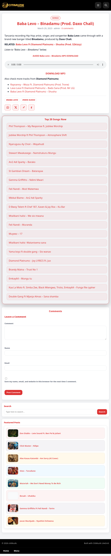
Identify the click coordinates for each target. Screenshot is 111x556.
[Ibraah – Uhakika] (13, 498)
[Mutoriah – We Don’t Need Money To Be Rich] (13, 485)
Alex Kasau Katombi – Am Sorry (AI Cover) (39, 460)
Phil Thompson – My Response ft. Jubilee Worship (36, 126)
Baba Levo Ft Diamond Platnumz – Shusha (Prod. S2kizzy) (48, 44)
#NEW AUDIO (28, 100)
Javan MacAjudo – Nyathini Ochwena (37, 523)
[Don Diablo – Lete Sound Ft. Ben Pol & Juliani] (13, 435)
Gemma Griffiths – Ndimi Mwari (26, 180)
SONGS (55, 18)
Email (7, 365)
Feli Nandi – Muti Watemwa (24, 189)
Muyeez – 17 (15, 233)
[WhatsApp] (8, 107)
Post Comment (13, 395)
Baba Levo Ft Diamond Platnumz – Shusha (33, 91)
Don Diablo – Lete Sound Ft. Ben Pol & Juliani (40, 435)
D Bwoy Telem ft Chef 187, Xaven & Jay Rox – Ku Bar (37, 206)
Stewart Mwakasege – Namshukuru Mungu (32, 153)
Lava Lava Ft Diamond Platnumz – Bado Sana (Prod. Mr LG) (42, 88)
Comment (9, 323)
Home (6, 553)
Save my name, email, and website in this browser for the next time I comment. (40, 384)
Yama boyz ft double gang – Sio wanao (30, 251)
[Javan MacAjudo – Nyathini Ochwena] (13, 523)
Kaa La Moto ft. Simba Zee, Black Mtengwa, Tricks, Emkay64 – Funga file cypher (52, 287)
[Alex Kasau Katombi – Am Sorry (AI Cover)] (13, 460)
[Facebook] (31, 107)
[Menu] (98, 5)
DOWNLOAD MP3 (55, 73)
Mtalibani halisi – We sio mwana (26, 215)
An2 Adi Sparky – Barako (22, 162)
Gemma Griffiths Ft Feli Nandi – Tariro (37, 510)
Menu (16, 553)
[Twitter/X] (15, 107)
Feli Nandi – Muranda (20, 224)
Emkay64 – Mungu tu (20, 278)
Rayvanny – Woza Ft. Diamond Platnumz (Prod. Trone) (39, 84)
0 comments (67, 28)
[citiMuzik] (13, 5)
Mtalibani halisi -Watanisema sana (27, 242)
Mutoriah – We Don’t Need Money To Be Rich (40, 485)
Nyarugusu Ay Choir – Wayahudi (26, 144)
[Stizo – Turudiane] (13, 473)
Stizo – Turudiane (28, 473)
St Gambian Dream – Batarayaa (26, 171)
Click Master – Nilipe (29, 448)
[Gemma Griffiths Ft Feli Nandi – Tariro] (13, 510)
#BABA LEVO (12, 100)
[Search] (106, 5)
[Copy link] (23, 107)
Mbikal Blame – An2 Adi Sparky (26, 197)
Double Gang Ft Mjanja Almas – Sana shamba (33, 296)
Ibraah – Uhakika (27, 498)
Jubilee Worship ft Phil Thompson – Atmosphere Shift (38, 135)
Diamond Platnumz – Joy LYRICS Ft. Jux (30, 260)
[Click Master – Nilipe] (13, 448)
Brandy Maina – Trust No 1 (23, 269)
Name (7, 350)
